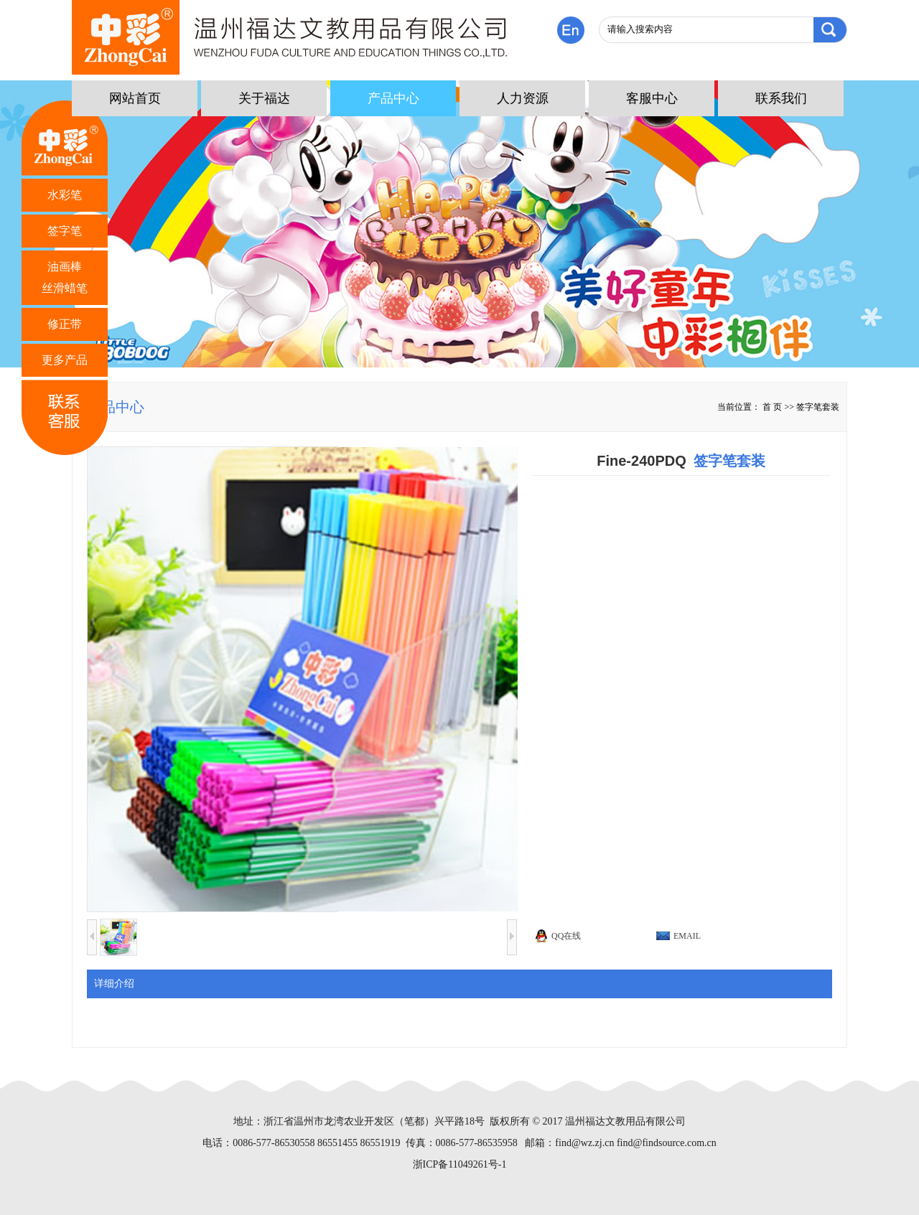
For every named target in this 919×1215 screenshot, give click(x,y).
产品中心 (393, 98)
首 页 (772, 407)
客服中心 (652, 98)
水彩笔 (64, 195)
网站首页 (135, 98)
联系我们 (781, 98)
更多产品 (65, 360)
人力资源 (523, 98)
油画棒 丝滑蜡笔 (65, 277)
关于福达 (264, 98)
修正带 (64, 324)
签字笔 (64, 231)
